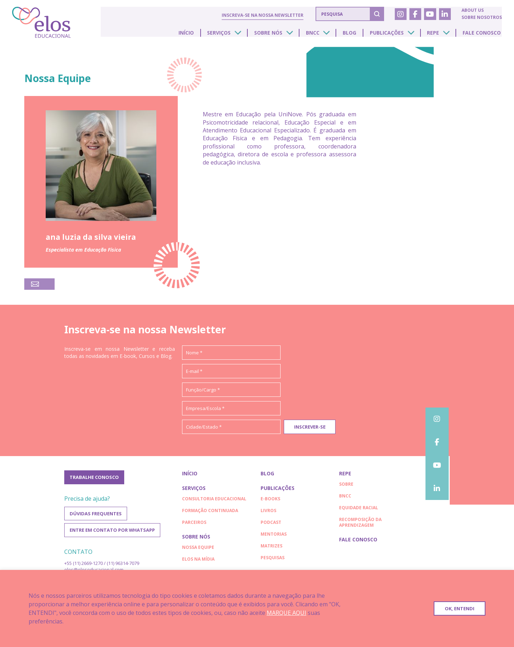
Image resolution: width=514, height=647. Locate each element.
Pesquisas (272, 559)
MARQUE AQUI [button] (286, 613)
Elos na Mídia (198, 561)
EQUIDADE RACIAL (358, 509)
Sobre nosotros (481, 18)
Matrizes (271, 548)
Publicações (391, 35)
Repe (436, 35)
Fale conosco (482, 35)
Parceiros (194, 524)
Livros (268, 512)
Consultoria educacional (214, 500)
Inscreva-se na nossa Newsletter (262, 15)
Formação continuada (210, 512)
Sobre (346, 486)
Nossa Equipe (198, 549)
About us (472, 10)
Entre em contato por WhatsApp (112, 533)
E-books (270, 500)
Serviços (231, 35)
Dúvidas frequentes (96, 516)
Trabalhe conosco (94, 479)
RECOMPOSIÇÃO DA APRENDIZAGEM (360, 524)
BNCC (321, 35)
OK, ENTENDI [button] (459, 608)
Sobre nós (279, 35)
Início (200, 35)
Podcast (271, 524)
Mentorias (274, 536)
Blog (356, 35)
